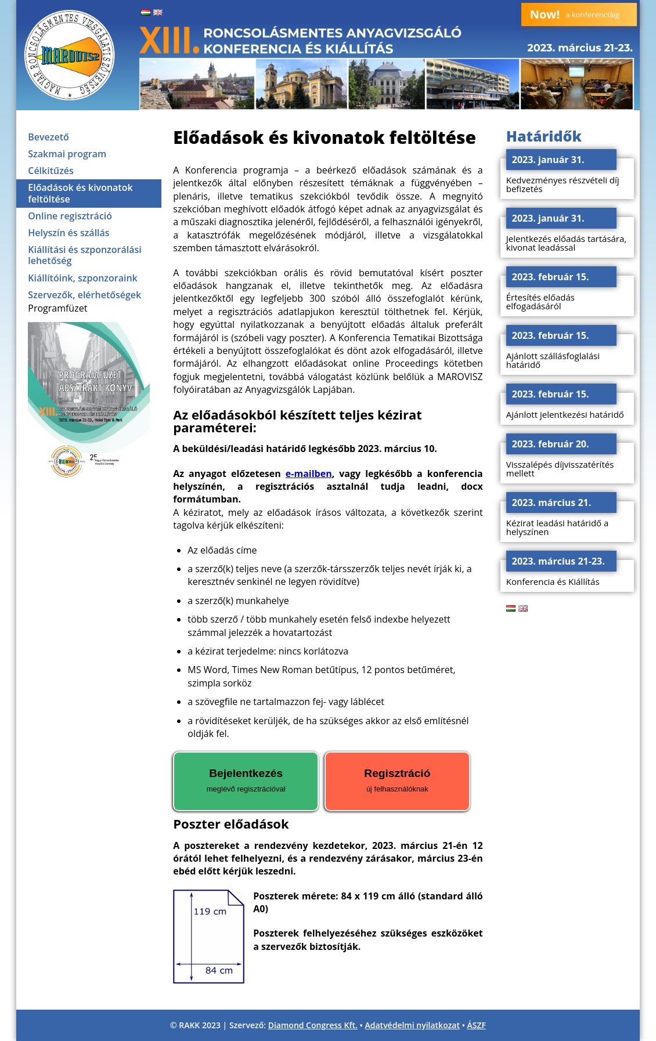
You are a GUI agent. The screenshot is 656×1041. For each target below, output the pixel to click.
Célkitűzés (51, 170)
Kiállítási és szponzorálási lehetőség (84, 255)
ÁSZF (476, 1025)
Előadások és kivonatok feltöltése (80, 193)
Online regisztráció (70, 215)
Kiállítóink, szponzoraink (82, 278)
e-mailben (309, 473)
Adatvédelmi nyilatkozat (412, 1025)
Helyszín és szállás (68, 232)
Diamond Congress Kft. (313, 1025)
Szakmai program (67, 153)
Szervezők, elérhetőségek (84, 294)
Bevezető (48, 137)
